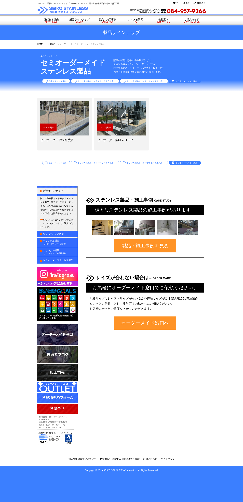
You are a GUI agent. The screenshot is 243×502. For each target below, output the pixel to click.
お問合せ (200, 3)
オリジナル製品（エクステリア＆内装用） (96, 81)
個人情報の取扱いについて (82, 459)
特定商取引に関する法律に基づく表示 (120, 459)
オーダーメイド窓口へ (145, 323)
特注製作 (55, 209)
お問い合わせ (150, 459)
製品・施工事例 (107, 20)
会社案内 (163, 20)
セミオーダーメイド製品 (186, 81)
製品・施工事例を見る (145, 245)
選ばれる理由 (51, 20)
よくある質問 (136, 20)
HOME (40, 44)
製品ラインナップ (58, 44)
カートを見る (181, 3)
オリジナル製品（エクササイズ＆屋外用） (145, 81)
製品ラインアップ (79, 20)
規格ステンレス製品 (58, 81)
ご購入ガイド (191, 20)
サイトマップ (168, 459)
